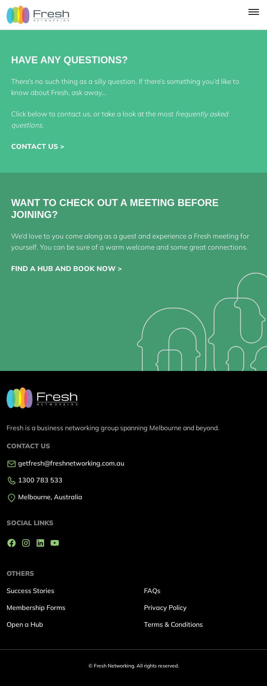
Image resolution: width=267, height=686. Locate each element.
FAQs (152, 590)
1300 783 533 (35, 480)
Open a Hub (25, 624)
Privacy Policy (165, 607)
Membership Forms (36, 607)
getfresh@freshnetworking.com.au (65, 463)
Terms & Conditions (173, 624)
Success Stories (30, 590)
